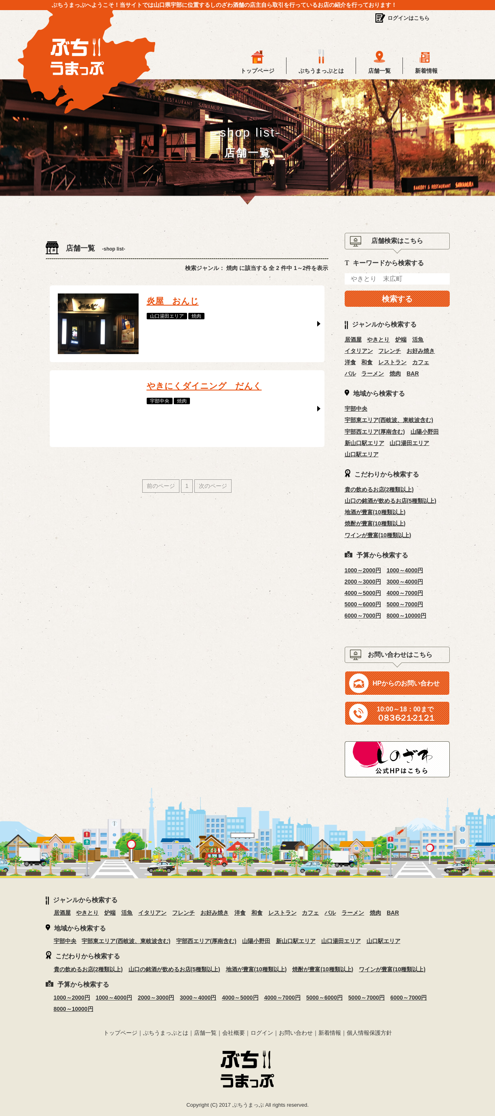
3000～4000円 (405, 581)
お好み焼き (421, 351)
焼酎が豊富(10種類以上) (375, 523)
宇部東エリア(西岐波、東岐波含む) (389, 420)
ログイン (262, 1033)
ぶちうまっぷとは (321, 71)
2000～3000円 (363, 581)
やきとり (378, 339)
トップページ (257, 71)
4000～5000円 (363, 593)
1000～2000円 (363, 570)
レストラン (392, 362)
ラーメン (372, 373)
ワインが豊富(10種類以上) (378, 535)
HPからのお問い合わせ (406, 683)
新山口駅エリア (364, 443)
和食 (367, 362)
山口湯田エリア (409, 443)
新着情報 (426, 71)
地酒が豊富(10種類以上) (375, 512)
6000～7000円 (363, 615)
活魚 (417, 339)
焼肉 (395, 373)
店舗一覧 (379, 71)
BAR (413, 373)
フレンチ (389, 351)
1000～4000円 (405, 570)
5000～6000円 (363, 604)
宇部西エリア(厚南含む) (375, 431)
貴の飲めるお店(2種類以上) (379, 489)
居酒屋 (353, 339)
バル (350, 373)
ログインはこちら (409, 18)
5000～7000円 (405, 604)
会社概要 (233, 1033)
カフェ (420, 362)
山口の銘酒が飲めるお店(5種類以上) (390, 501)
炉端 (401, 339)
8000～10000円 (406, 615)
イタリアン (359, 351)
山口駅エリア (362, 454)
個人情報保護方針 (369, 1033)
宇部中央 (356, 408)
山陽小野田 (425, 431)
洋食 (350, 362)
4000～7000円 (405, 593)
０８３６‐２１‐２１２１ (405, 714)
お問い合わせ (296, 1033)
